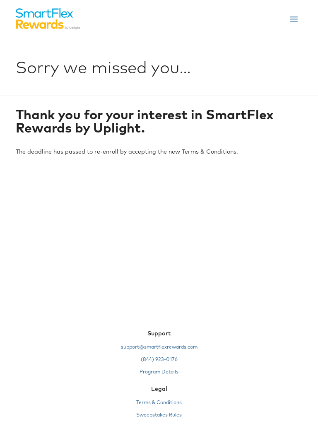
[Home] (48, 19)
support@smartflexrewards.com (159, 347)
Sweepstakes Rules (159, 415)
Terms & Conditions (159, 402)
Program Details (159, 372)
